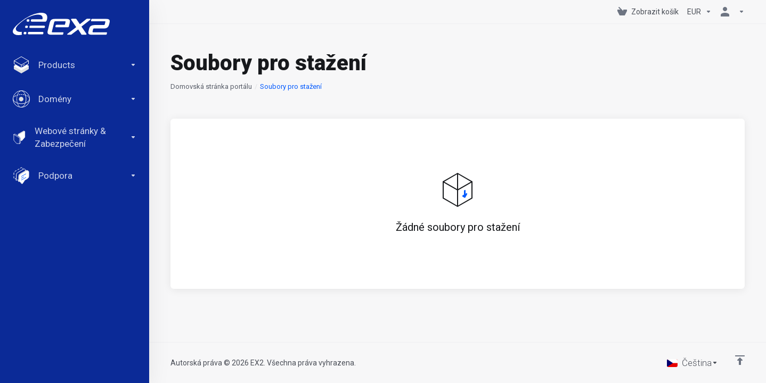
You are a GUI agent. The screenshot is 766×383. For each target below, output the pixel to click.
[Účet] (730, 11)
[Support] (74, 176)
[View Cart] (648, 11)
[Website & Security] (74, 137)
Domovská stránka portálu (211, 86)
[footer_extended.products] (74, 65)
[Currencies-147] (699, 11)
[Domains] (74, 99)
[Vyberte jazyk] (692, 362)
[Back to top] (740, 360)
